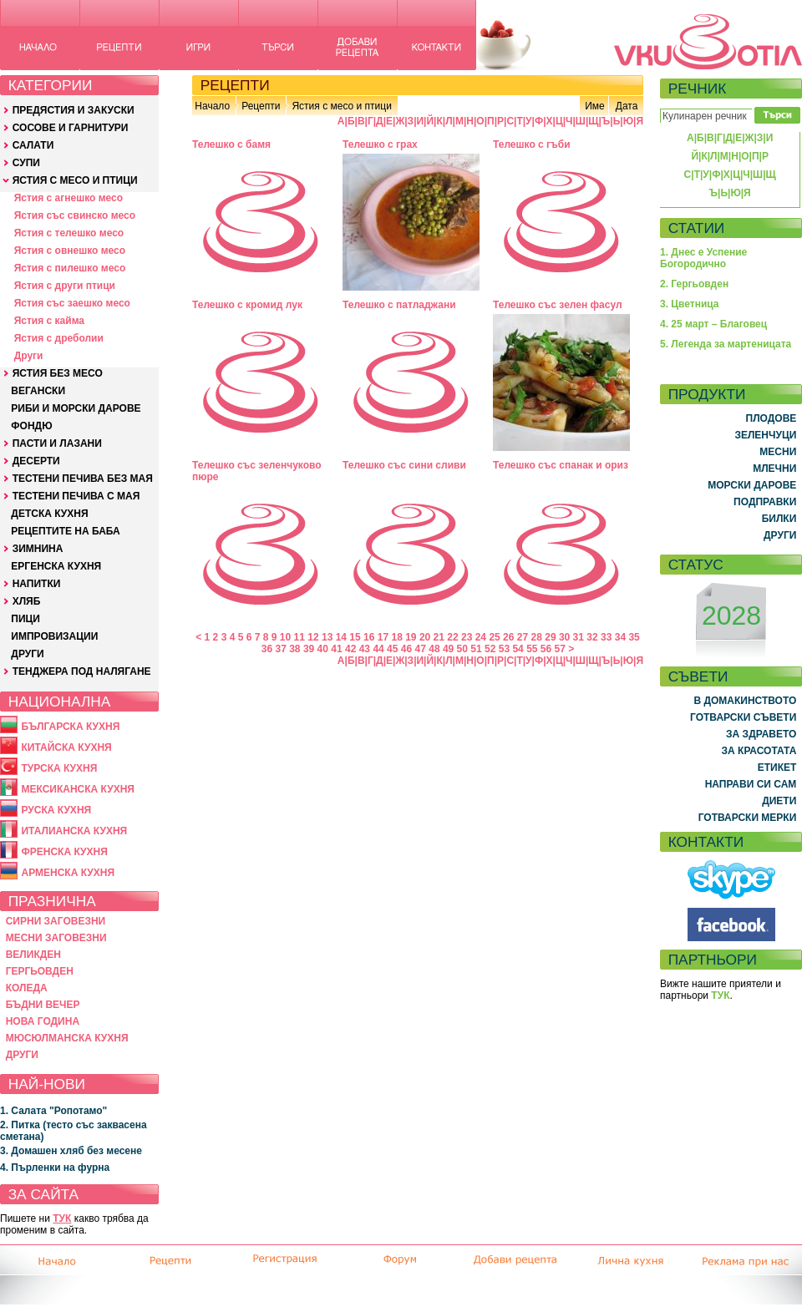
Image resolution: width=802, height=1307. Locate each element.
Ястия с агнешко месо (68, 198)
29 (550, 637)
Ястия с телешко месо (69, 233)
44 (378, 649)
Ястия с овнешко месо (69, 250)
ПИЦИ (25, 619)
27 (522, 637)
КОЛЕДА (27, 988)
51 (475, 649)
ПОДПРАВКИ (764, 502)
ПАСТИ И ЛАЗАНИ (57, 443)
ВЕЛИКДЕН (33, 954)
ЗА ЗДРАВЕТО (761, 734)
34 (620, 637)
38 (294, 649)
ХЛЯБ (27, 601)
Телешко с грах (380, 144)
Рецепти (260, 106)
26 (508, 637)
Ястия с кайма (49, 321)
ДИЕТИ (779, 801)
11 (299, 637)
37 (280, 649)
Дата (627, 106)
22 (452, 637)
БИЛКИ (779, 518)
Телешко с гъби (532, 144)
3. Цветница (689, 304)
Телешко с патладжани (399, 305)
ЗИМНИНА (38, 549)
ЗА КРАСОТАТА (759, 751)
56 (546, 649)
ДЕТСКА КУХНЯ (49, 513)
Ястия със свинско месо (74, 215)
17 (383, 637)
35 (633, 637)
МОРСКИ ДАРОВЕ (752, 485)
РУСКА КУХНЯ (56, 810)
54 (517, 649)
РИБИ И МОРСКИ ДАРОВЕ (75, 408)
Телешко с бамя (231, 144)
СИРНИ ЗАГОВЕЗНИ (56, 921)
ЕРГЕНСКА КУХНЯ (56, 566)
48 (434, 649)
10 (285, 637)
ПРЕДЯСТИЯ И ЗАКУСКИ (74, 110)
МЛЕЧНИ (774, 468)
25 (494, 637)
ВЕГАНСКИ (38, 391)
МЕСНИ (777, 452)
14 (341, 637)
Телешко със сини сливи (404, 465)
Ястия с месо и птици (341, 106)
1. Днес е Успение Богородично (703, 258)
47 (420, 649)
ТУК (62, 1218)
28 (536, 637)
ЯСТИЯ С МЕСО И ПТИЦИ (75, 180)
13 (327, 637)
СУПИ (26, 163)
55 (531, 649)
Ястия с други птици (64, 285)
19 (410, 637)
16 (368, 637)
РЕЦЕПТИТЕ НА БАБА (65, 531)
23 (466, 637)
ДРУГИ (27, 654)
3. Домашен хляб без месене (71, 1151)
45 (392, 649)
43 (364, 649)
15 (354, 637)
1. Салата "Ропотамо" (53, 1111)
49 (448, 649)
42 (350, 649)
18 (396, 637)
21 (439, 637)
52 (490, 649)
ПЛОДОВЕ (771, 418)
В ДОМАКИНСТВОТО (744, 701)
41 (336, 649)
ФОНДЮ (31, 426)
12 (312, 637)
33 (606, 637)
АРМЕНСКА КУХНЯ (67, 873)
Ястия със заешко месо (72, 303)
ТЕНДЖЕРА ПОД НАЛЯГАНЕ (82, 671)
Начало (212, 106)
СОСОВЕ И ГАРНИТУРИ (71, 128)
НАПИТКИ (37, 584)
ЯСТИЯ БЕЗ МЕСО (58, 373)
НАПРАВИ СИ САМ (751, 784)
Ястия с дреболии (59, 338)
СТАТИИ (696, 228)
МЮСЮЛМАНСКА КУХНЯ (67, 1038)
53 (504, 649)
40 (322, 649)
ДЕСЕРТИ (36, 461)
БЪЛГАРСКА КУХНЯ (70, 726)
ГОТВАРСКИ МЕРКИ (747, 817)
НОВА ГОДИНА (42, 1021)
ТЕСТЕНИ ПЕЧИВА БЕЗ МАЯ (83, 478)
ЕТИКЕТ (777, 767)
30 (564, 637)
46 (406, 649)
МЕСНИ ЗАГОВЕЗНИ (56, 938)
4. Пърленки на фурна (54, 1167)
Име (595, 106)
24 (480, 637)
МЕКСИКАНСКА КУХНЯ (78, 789)
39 (308, 649)
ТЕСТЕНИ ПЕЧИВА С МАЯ (76, 496)
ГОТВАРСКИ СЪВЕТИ (743, 717)
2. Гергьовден (694, 284)
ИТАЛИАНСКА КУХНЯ (74, 831)
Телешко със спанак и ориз (560, 465)
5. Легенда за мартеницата (725, 344)
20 (424, 637)
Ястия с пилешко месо (70, 268)
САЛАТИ (33, 145)
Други (28, 356)
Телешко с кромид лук (247, 305)
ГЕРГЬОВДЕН (40, 971)
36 (266, 649)
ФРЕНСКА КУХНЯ (64, 852)
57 (560, 649)
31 (578, 637)
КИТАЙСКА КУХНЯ (66, 747)
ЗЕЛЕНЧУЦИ (765, 435)
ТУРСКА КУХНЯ (59, 768)
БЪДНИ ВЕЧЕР (43, 1005)
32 (591, 637)
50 (462, 649)
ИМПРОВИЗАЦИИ (54, 636)
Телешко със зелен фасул (557, 305)
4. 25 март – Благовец (713, 324)
